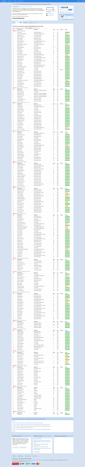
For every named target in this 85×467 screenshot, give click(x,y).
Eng (83, 1)
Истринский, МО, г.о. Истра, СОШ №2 (25, 6)
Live (35, 22)
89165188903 (50, 10)
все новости (37, 451)
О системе (21, 1)
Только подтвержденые (29, 28)
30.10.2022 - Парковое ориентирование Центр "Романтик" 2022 (22, 427)
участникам (15, 447)
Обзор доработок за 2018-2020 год (39, 446)
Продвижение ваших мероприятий (68, 19)
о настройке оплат (27, 461)
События (10, 1)
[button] (79, 1)
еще (14, 421)
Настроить (70, 9)
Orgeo (17, 458)
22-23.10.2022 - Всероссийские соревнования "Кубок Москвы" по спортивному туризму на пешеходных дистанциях (31, 429)
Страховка (31, 22)
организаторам (23, 447)
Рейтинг (15, 1)
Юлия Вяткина (50, 9)
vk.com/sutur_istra (50, 13)
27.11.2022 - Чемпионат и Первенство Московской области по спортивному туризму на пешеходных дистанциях (31, 424)
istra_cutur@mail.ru (51, 15)
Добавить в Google (66, 12)
